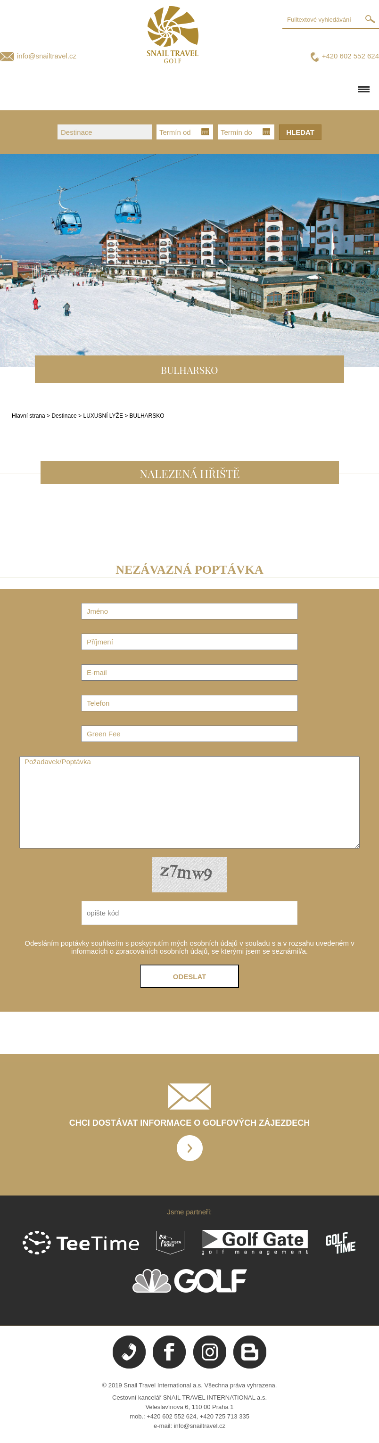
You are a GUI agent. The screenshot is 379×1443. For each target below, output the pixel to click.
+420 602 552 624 (350, 56)
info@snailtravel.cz (46, 56)
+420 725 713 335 (224, 1416)
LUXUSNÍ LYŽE (103, 415)
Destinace (63, 415)
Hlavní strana (28, 415)
